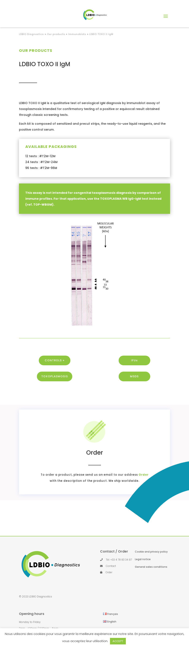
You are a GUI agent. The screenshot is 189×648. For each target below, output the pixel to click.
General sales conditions (151, 567)
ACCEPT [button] (118, 641)
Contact (111, 566)
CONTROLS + (55, 374)
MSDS (134, 390)
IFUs (134, 374)
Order (118, 475)
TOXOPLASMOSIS (54, 390)
